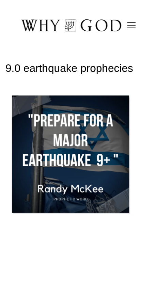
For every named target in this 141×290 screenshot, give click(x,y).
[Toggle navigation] (131, 25)
